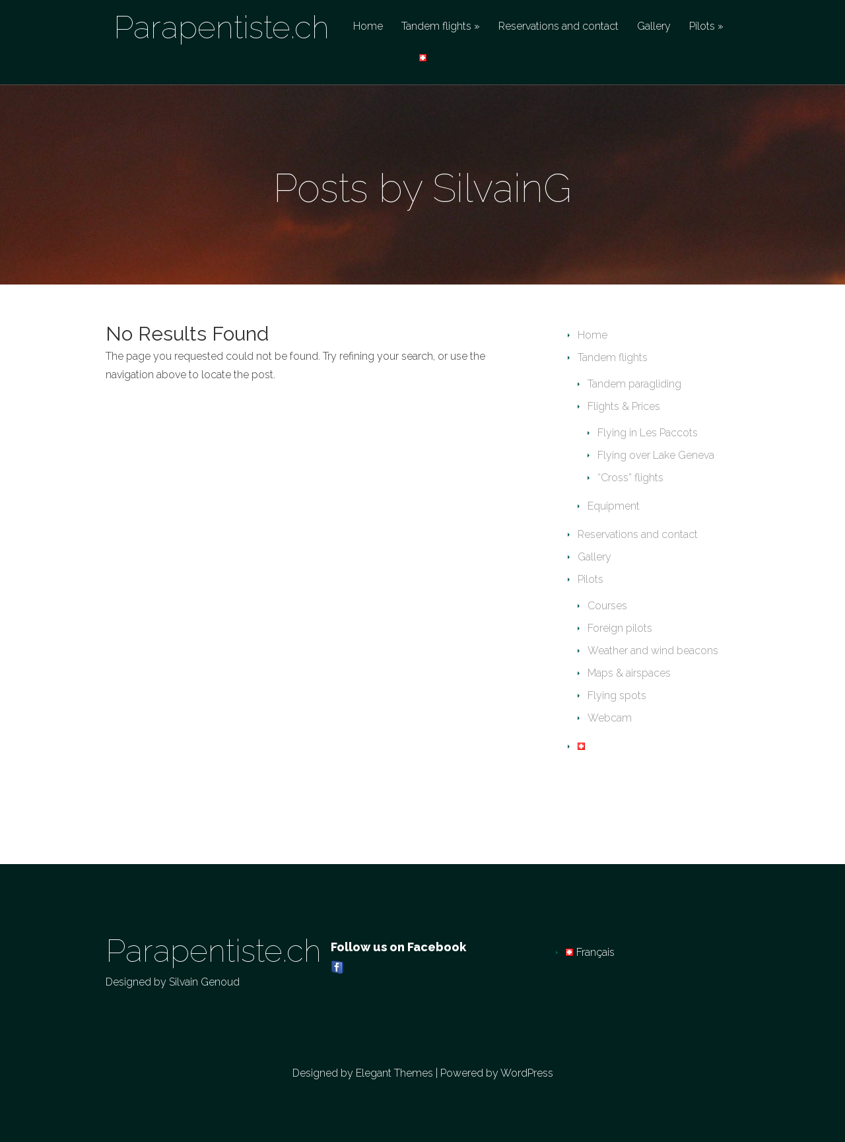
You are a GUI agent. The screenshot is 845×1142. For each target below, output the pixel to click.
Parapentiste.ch (221, 27)
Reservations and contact (558, 26)
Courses (607, 605)
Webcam (610, 718)
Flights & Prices (624, 406)
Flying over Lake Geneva (655, 455)
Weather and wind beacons (653, 650)
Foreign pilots (620, 628)
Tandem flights (436, 26)
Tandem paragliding (634, 384)
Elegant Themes (394, 1073)
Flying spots (617, 695)
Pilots (702, 26)
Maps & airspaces (629, 673)
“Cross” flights (630, 477)
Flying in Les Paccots (647, 432)
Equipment (614, 506)
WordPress (526, 1073)
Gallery (654, 26)
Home (368, 26)
